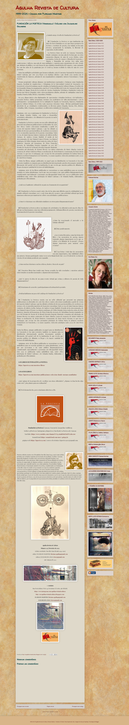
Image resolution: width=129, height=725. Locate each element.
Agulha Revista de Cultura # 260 (96, 145)
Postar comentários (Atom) (52, 711)
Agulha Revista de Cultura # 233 (96, 74)
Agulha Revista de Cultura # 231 (96, 69)
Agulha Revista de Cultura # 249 (96, 116)
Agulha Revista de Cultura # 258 (96, 140)
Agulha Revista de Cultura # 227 (96, 59)
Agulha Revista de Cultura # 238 (96, 87)
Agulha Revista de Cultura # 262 (96, 150)
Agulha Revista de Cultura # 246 (96, 108)
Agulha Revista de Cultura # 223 (96, 48)
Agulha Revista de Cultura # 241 (96, 95)
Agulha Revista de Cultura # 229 (96, 64)
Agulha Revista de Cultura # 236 (96, 82)
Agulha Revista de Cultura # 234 (96, 77)
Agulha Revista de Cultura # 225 (96, 53)
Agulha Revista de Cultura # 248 (96, 114)
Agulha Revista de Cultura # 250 (96, 119)
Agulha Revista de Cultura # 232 (96, 72)
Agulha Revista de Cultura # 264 (96, 156)
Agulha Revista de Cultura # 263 (96, 153)
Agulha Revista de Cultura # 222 (96, 46)
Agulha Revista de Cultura (47, 7)
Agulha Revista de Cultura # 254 (96, 129)
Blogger (97, 721)
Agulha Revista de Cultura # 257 (96, 137)
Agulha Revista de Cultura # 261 (96, 148)
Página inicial (50, 706)
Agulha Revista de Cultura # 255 (96, 132)
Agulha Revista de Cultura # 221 (96, 43)
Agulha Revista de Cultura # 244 (96, 103)
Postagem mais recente (23, 706)
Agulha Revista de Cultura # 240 (96, 93)
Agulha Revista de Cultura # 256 (96, 135)
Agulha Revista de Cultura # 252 (96, 124)
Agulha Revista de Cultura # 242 (96, 98)
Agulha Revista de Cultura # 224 (96, 51)
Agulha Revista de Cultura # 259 (96, 142)
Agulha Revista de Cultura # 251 (96, 121)
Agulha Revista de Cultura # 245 (96, 106)
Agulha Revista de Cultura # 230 (96, 66)
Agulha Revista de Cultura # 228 (96, 61)
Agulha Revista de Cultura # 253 (96, 127)
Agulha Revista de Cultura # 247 (96, 111)
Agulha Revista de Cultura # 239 (96, 90)
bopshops (86, 721)
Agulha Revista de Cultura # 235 (96, 80)
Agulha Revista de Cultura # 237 (96, 85)
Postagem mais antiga (77, 706)
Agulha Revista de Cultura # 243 (96, 101)
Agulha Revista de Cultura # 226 (96, 56)
